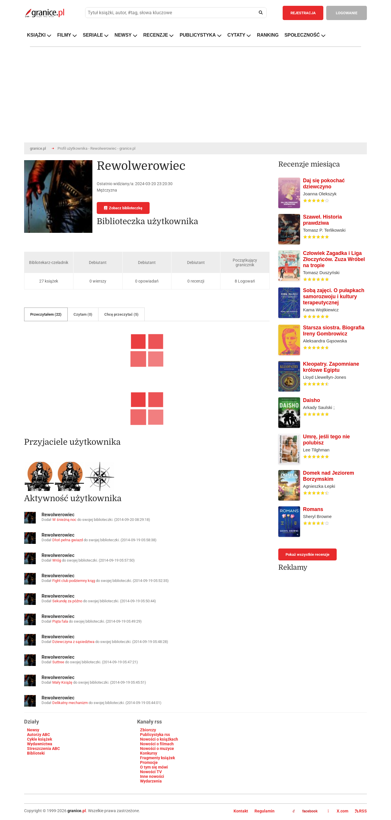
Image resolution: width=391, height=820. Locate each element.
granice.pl (38, 148)
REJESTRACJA (303, 13)
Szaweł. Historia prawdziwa (322, 220)
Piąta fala (60, 621)
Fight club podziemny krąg (73, 580)
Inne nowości (152, 776)
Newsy (33, 730)
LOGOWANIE (346, 13)
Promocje (149, 762)
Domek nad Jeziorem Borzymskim (328, 476)
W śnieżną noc (64, 519)
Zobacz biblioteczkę (123, 208)
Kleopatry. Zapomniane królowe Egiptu (331, 367)
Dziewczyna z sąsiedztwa (73, 641)
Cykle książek (39, 739)
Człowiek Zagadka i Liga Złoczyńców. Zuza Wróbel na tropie (334, 259)
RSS (361, 811)
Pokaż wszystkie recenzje (307, 554)
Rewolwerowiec (58, 514)
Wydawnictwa (39, 744)
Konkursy (148, 753)
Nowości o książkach (159, 739)
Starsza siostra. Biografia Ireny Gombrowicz (333, 331)
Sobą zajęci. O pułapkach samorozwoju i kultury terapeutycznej (333, 296)
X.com (338, 811)
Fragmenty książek (157, 757)
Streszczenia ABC (43, 748)
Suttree (58, 662)
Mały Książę (62, 682)
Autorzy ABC (38, 734)
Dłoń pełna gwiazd (67, 540)
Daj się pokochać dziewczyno (324, 184)
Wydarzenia (151, 781)
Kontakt (241, 811)
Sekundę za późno (67, 601)
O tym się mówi (154, 767)
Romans (313, 509)
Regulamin (264, 811)
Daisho (311, 400)
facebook (305, 811)
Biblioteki (36, 753)
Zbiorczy (148, 730)
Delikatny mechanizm (70, 703)
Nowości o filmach (157, 744)
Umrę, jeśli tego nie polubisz (326, 440)
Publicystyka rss (155, 734)
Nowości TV (151, 771)
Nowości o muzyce (157, 748)
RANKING (268, 35)
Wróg (56, 560)
